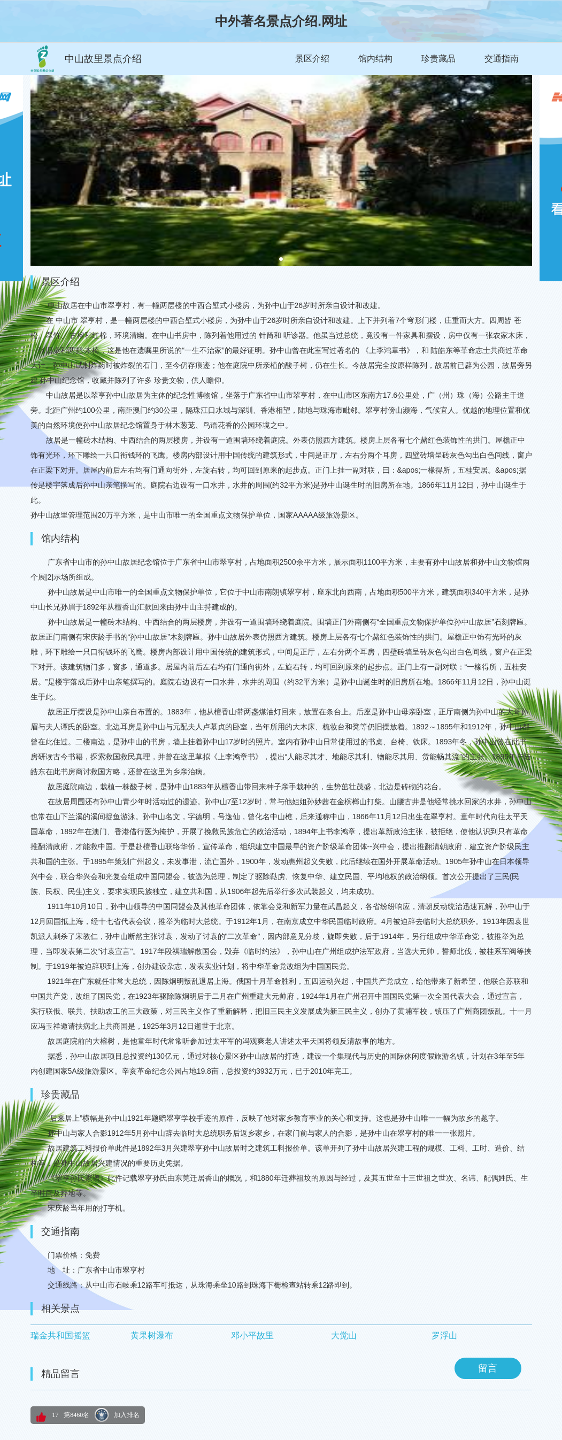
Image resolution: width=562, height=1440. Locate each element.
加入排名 (127, 1415)
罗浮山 (444, 1335)
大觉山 (344, 1335)
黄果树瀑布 (151, 1335)
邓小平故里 (252, 1335)
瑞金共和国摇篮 (60, 1335)
